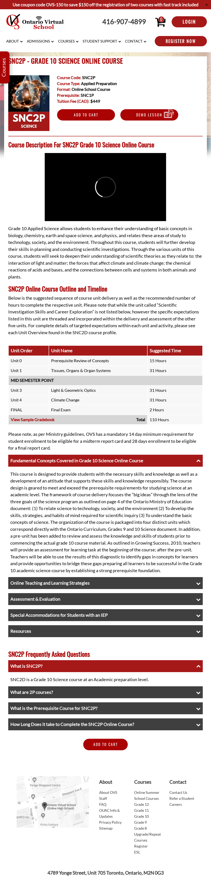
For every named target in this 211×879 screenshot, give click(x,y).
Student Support (100, 41)
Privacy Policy (110, 822)
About (12, 41)
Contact (134, 41)
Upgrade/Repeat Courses (147, 837)
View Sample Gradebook (32, 419)
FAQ (102, 804)
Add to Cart (86, 114)
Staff (103, 798)
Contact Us (178, 792)
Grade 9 (140, 822)
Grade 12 (141, 804)
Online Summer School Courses (146, 795)
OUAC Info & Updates (109, 813)
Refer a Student (181, 798)
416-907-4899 (124, 22)
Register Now (181, 41)
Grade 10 (141, 816)
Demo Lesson (149, 114)
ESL (137, 852)
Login (189, 21)
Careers (175, 804)
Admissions (38, 41)
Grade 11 (141, 810)
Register (141, 846)
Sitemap (106, 828)
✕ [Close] (206, 4)
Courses (66, 41)
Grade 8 (140, 828)
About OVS (108, 792)
